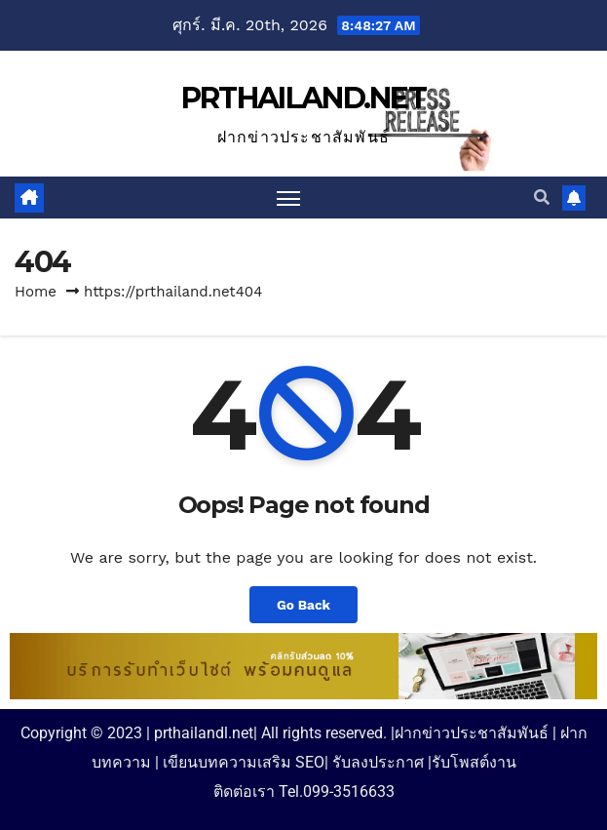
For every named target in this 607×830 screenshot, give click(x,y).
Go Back (303, 605)
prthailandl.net (203, 733)
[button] (542, 197)
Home (36, 291)
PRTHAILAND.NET (303, 98)
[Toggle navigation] (288, 197)
